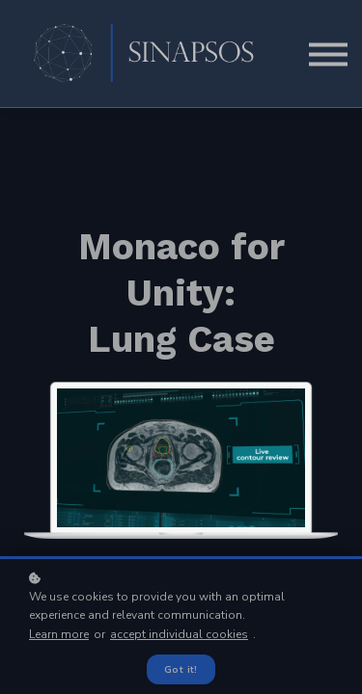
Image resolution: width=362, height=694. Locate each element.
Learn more (59, 634)
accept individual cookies (179, 634)
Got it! (181, 669)
